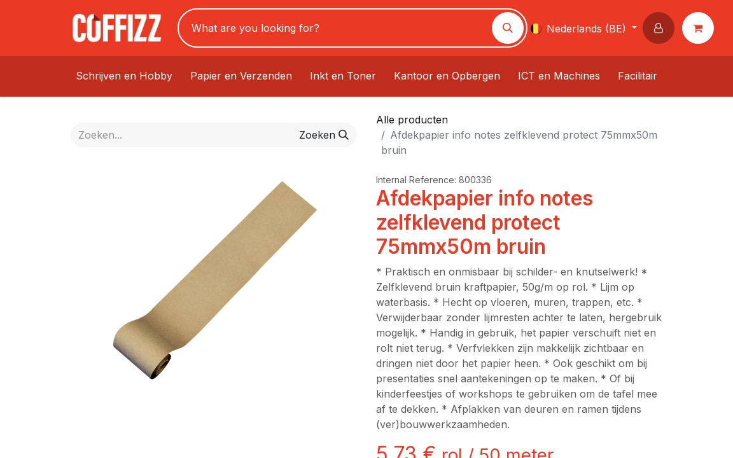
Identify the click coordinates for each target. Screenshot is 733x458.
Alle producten (412, 119)
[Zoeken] (508, 28)
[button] (661, 28)
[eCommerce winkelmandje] (700, 28)
